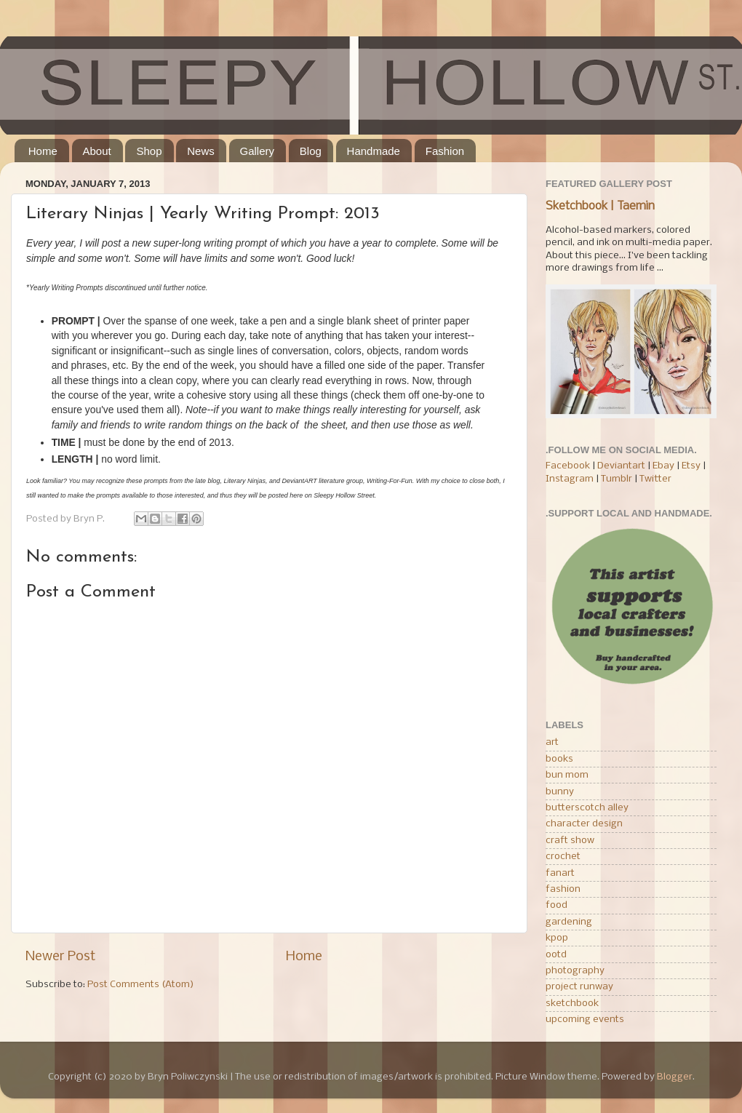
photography (575, 970)
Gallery (257, 151)
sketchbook (572, 1003)
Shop (148, 151)
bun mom (567, 775)
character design (584, 823)
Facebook (568, 465)
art (552, 742)
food (556, 905)
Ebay (663, 465)
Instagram (570, 479)
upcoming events (585, 1019)
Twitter (655, 479)
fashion (563, 889)
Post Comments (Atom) (140, 984)
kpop (557, 938)
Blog (311, 151)
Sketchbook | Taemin (600, 206)
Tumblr (617, 479)
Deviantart (621, 465)
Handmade (373, 151)
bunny (560, 791)
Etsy (691, 465)
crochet (563, 856)
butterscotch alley (587, 807)
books (559, 759)
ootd (556, 954)
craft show (570, 840)
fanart (560, 873)
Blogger (675, 1077)
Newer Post (60, 956)
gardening (569, 922)
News (201, 151)
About (97, 151)
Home (42, 151)
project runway (579, 986)
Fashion (445, 151)
